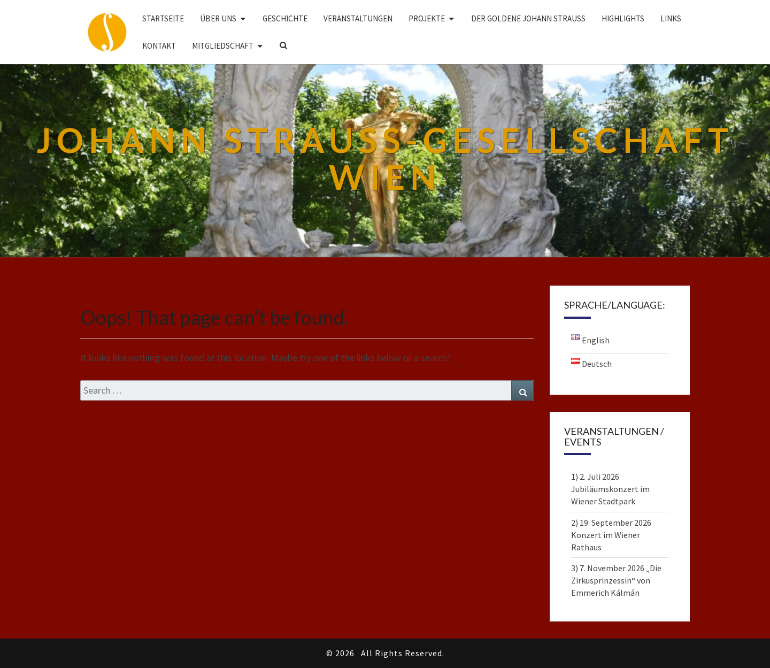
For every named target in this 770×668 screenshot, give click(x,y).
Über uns (218, 18)
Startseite (163, 18)
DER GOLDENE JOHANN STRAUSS (528, 18)
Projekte (427, 18)
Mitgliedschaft (222, 46)
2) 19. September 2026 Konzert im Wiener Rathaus (611, 534)
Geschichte (285, 18)
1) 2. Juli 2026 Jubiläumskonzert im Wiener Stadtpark (610, 488)
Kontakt (159, 46)
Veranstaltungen (358, 18)
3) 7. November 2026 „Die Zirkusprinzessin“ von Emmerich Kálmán (616, 580)
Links (670, 18)
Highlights (623, 18)
